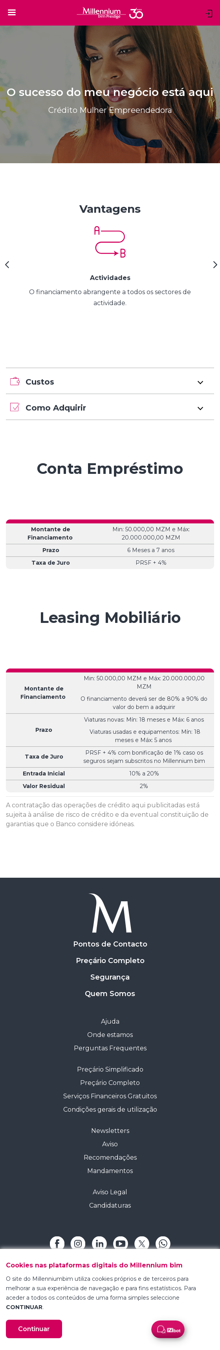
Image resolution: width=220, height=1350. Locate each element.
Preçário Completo (110, 960)
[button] (110, 381)
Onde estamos (110, 1035)
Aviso (110, 1144)
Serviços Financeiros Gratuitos (110, 1096)
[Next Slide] (214, 267)
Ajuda (110, 1021)
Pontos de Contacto (110, 944)
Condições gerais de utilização (110, 1109)
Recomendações (110, 1157)
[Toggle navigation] (12, 12)
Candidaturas (110, 1205)
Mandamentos (110, 1171)
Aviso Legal (110, 1192)
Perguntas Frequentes (110, 1048)
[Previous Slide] (6, 267)
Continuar (34, 1329)
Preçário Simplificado (110, 1069)
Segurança (110, 977)
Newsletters (110, 1131)
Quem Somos (110, 993)
